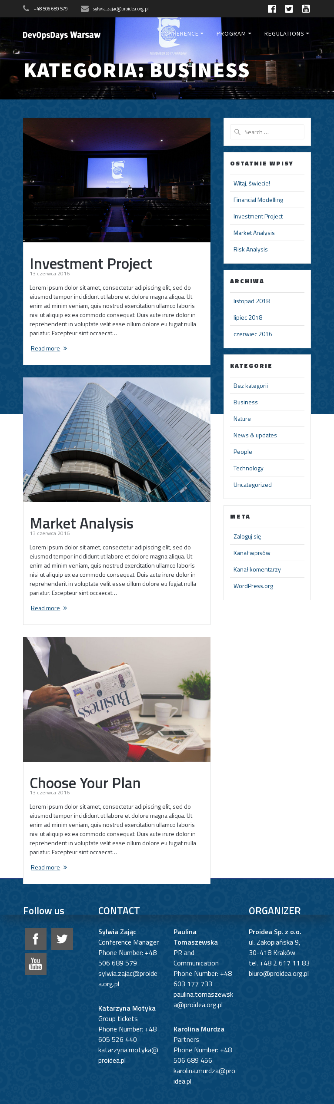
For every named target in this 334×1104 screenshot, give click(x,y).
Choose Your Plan (85, 782)
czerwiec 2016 (253, 333)
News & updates (255, 435)
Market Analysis (82, 523)
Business (246, 402)
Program (231, 33)
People (243, 451)
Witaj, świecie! (252, 183)
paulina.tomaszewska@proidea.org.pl (203, 999)
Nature (242, 418)
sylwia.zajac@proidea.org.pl (121, 8)
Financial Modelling (258, 199)
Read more (45, 348)
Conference (179, 33)
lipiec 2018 (248, 317)
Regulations (284, 33)
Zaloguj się (247, 536)
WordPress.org (253, 585)
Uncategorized (253, 484)
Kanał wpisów (252, 552)
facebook (36, 939)
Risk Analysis (251, 249)
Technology (249, 468)
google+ (36, 964)
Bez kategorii (251, 385)
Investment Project (91, 263)
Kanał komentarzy (257, 569)
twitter (62, 939)
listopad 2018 (252, 300)
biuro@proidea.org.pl (279, 973)
